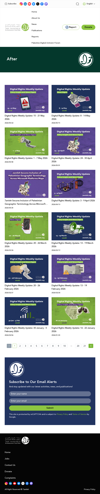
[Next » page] (91, 346)
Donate (8, 471)
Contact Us (10, 465)
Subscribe (10, 3)
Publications (37, 30)
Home (34, 11)
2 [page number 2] (20, 345)
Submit (50, 408)
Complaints (10, 478)
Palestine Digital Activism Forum (46, 42)
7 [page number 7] (47, 345)
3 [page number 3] (25, 345)
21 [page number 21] (85, 345)
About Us (36, 18)
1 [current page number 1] (15, 346)
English (88, 3)
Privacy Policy (62, 414)
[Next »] (91, 346)
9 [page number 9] (58, 345)
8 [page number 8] (53, 345)
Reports (35, 36)
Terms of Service (79, 414)
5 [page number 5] (36, 345)
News (34, 24)
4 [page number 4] (31, 345)
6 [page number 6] (42, 345)
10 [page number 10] (64, 345)
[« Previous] (9, 346)
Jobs (7, 458)
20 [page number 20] (78, 345)
